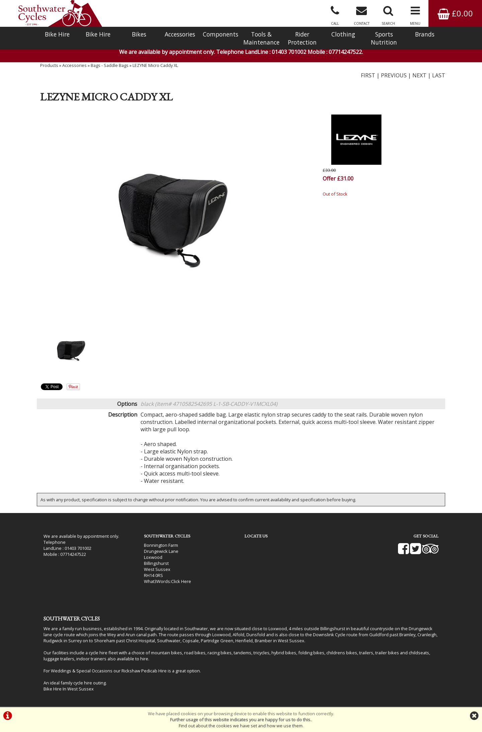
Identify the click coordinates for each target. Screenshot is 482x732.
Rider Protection (302, 38)
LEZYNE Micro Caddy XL (155, 65)
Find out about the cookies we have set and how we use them (241, 726)
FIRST (368, 75)
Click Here (181, 581)
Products (49, 65)
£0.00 (455, 13)
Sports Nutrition (384, 38)
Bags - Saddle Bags (110, 65)
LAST (438, 75)
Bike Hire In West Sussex (69, 689)
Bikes (139, 34)
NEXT (419, 75)
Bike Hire (57, 34)
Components (220, 34)
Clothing (343, 34)
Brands (424, 34)
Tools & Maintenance (261, 38)
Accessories (180, 34)
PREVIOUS (394, 75)
